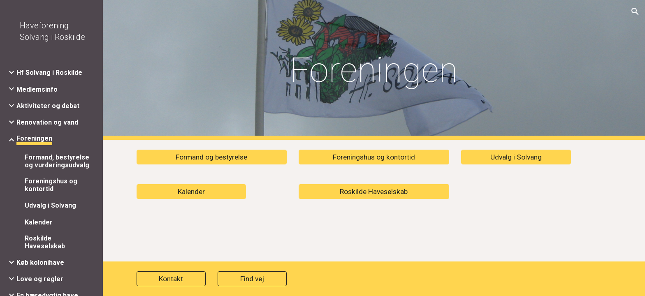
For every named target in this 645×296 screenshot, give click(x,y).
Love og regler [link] (39, 279)
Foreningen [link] (34, 138)
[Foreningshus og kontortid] (373, 157)
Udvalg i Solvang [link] (50, 205)
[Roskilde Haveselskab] (373, 192)
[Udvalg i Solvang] (516, 157)
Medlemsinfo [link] (37, 89)
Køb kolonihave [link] (40, 262)
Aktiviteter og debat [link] (47, 106)
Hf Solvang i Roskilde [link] (49, 72)
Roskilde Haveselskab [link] (45, 242)
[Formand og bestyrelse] (211, 157)
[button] (635, 11)
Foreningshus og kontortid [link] (51, 185)
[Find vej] (252, 279)
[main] (374, 70)
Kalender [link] (39, 222)
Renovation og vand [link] (47, 122)
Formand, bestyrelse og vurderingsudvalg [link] (57, 161)
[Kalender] (191, 192)
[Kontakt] (171, 279)
